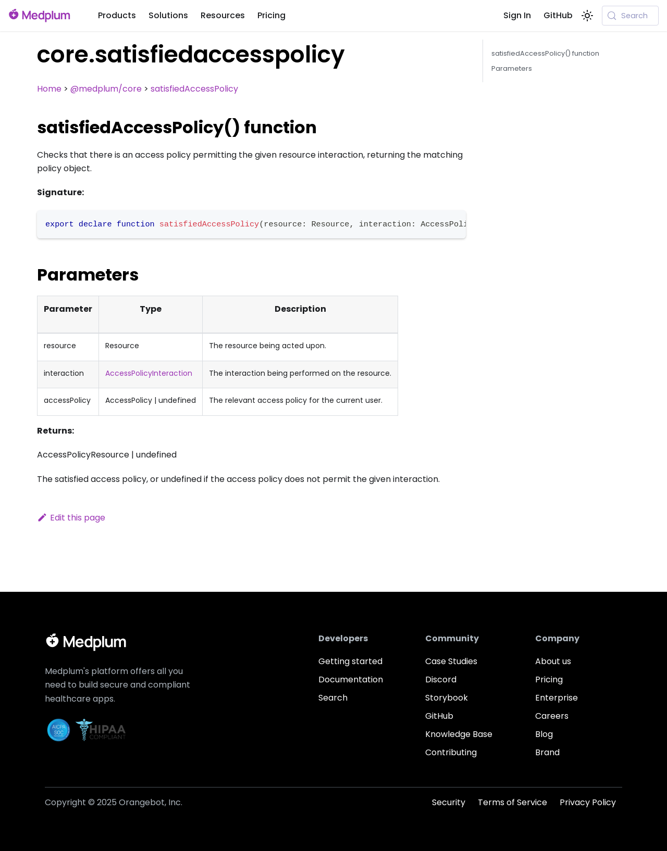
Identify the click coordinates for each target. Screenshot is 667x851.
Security (448, 802)
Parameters (511, 68)
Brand (547, 752)
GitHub (558, 15)
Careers (552, 716)
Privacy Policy (588, 802)
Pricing (271, 15)
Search (333, 698)
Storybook (446, 698)
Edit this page (71, 518)
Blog (544, 734)
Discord (440, 679)
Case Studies (451, 661)
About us (553, 661)
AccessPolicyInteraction (148, 373)
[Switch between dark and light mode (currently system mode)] (587, 15)
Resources (223, 15)
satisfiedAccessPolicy (194, 89)
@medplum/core (106, 89)
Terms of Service (512, 802)
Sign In (517, 15)
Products (117, 15)
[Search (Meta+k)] (630, 16)
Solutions (168, 15)
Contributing (451, 752)
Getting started (350, 661)
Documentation (350, 679)
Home (49, 89)
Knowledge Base (458, 734)
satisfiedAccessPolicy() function (545, 53)
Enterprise (556, 698)
